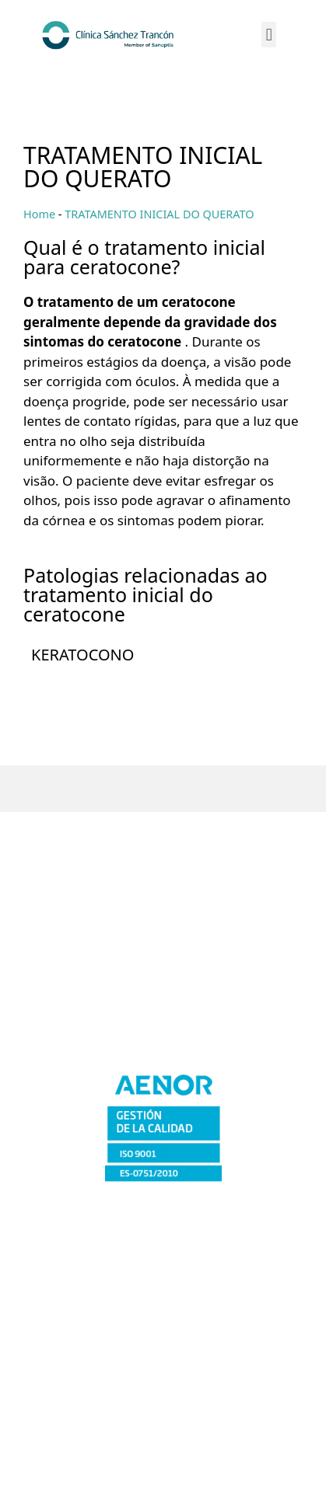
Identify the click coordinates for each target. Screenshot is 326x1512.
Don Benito (163, 989)
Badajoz (163, 905)
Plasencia (163, 1017)
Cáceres (163, 933)
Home (39, 214)
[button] (268, 34)
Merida (163, 961)
